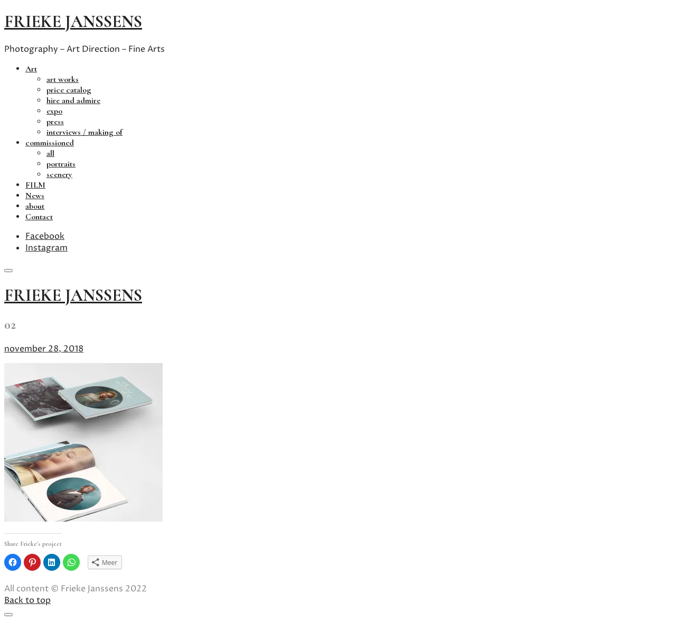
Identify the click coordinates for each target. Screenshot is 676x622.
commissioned (49, 142)
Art (31, 68)
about (34, 206)
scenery (59, 174)
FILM (35, 185)
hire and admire (73, 100)
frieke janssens (73, 21)
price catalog (68, 90)
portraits (61, 164)
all (50, 153)
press (55, 121)
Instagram (46, 248)
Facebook (44, 236)
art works (62, 79)
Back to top (27, 600)
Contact (39, 216)
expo (54, 111)
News (34, 195)
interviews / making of (84, 132)
